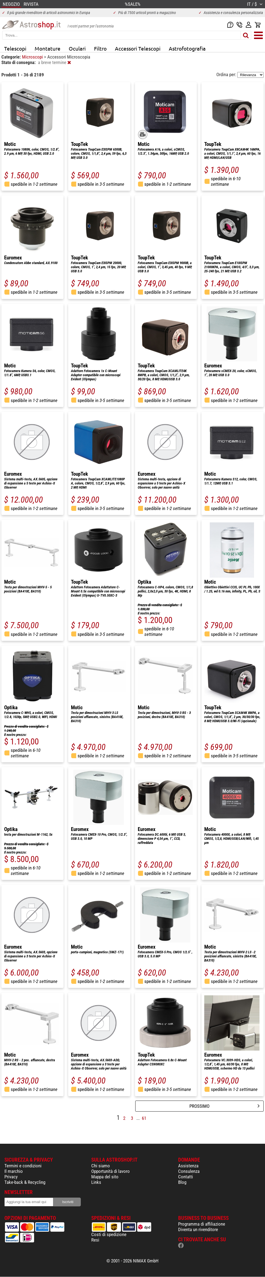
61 (144, 1118)
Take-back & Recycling (24, 1182)
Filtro (100, 48)
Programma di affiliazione (201, 1224)
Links (96, 1182)
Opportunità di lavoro (110, 1171)
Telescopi (15, 48)
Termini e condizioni (23, 1165)
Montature (47, 48)
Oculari (77, 48)
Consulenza (189, 1171)
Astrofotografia (187, 48)
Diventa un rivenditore (198, 1229)
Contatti (185, 1176)
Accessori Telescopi (138, 48)
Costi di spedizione (108, 1234)
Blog (182, 1182)
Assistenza (188, 1165)
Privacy (11, 1176)
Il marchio (13, 1171)
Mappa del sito (104, 1176)
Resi (95, 1240)
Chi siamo (100, 1165)
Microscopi (33, 57)
